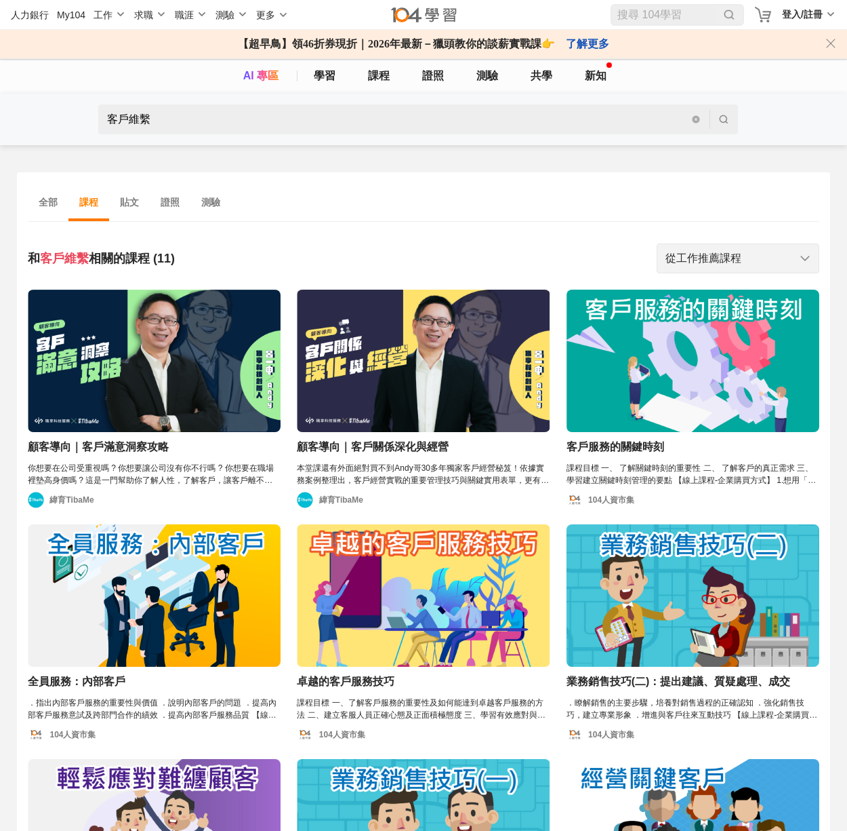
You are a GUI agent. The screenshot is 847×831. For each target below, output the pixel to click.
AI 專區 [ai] (260, 75)
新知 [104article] (598, 71)
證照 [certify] (433, 75)
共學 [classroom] (541, 75)
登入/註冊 (802, 14)
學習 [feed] (324, 75)
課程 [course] (379, 75)
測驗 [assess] (487, 75)
